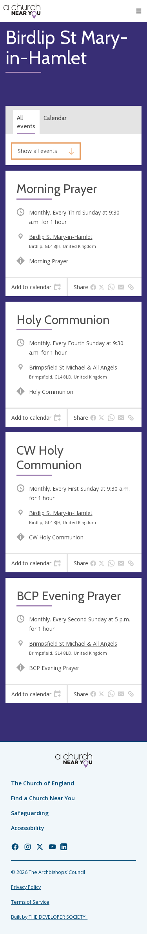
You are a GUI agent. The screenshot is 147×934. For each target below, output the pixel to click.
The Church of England (42, 783)
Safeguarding (30, 813)
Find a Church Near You (43, 798)
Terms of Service (30, 902)
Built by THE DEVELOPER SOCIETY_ (49, 917)
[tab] (36, 287)
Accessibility (27, 828)
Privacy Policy (26, 887)
